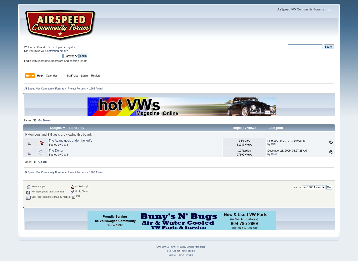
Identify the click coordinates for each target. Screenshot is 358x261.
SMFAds (172, 250)
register (70, 47)
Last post (275, 128)
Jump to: (297, 187)
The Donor (56, 150)
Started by (76, 128)
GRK (274, 144)
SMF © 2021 (178, 246)
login (59, 47)
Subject (58, 128)
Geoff (64, 144)
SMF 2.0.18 (162, 246)
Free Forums (187, 250)
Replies (238, 128)
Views (251, 128)
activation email (56, 50)
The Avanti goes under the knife (70, 140)
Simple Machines (195, 246)
